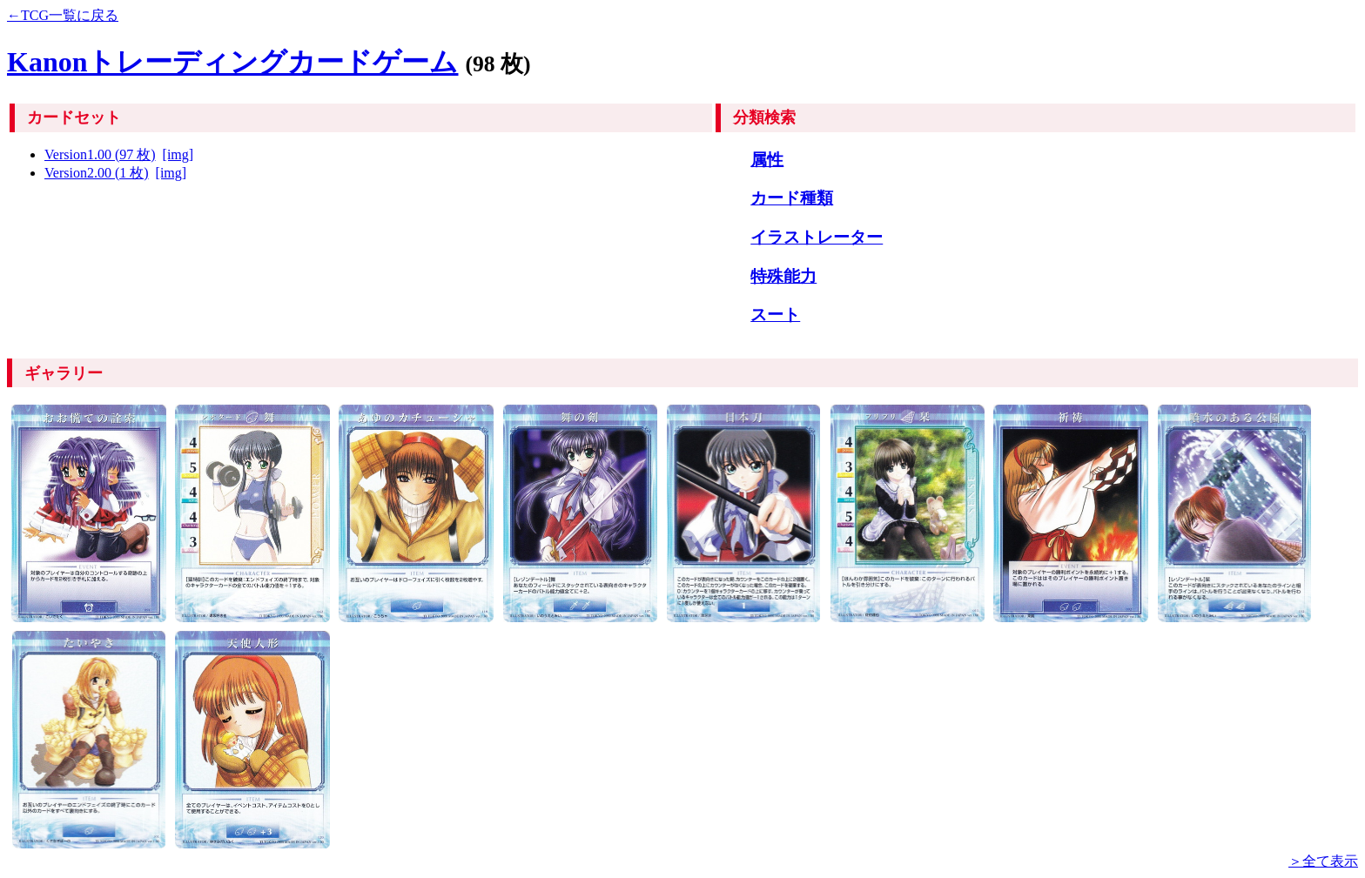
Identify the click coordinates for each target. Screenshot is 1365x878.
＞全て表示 (1323, 861)
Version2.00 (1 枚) (96, 172)
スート (775, 314)
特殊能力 (783, 276)
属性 (766, 160)
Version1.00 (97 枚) (100, 154)
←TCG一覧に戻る (62, 15)
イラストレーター (816, 237)
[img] (178, 154)
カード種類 (791, 198)
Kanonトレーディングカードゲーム (232, 61)
